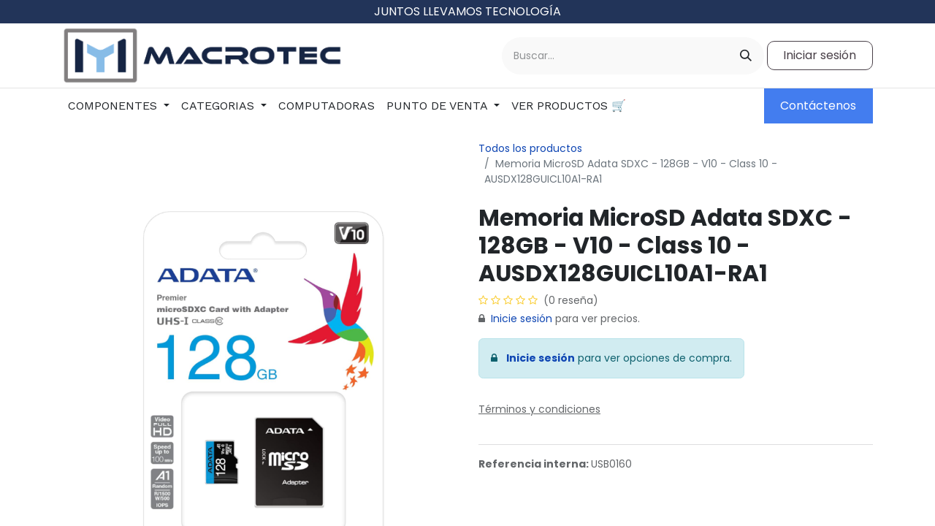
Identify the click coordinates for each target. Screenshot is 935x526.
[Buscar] (746, 56)
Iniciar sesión (819, 55)
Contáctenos (818, 105)
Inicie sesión (521, 318)
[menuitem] (118, 106)
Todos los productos (530, 148)
